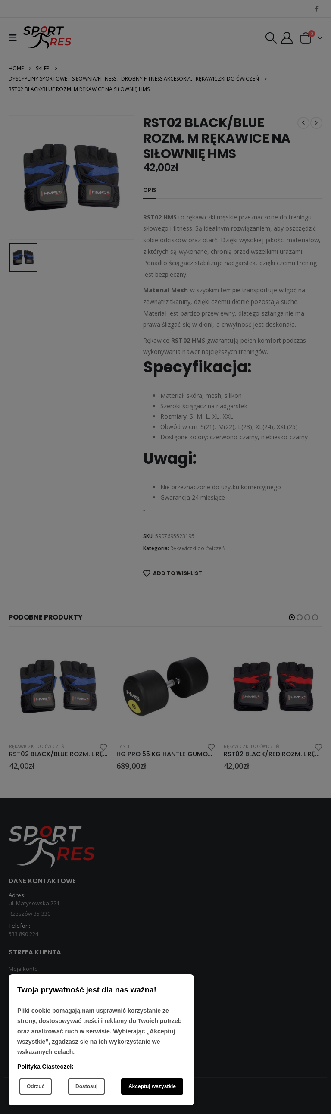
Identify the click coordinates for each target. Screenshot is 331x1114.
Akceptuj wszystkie (152, 1086)
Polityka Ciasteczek (45, 1066)
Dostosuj (86, 1086)
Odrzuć (35, 1086)
